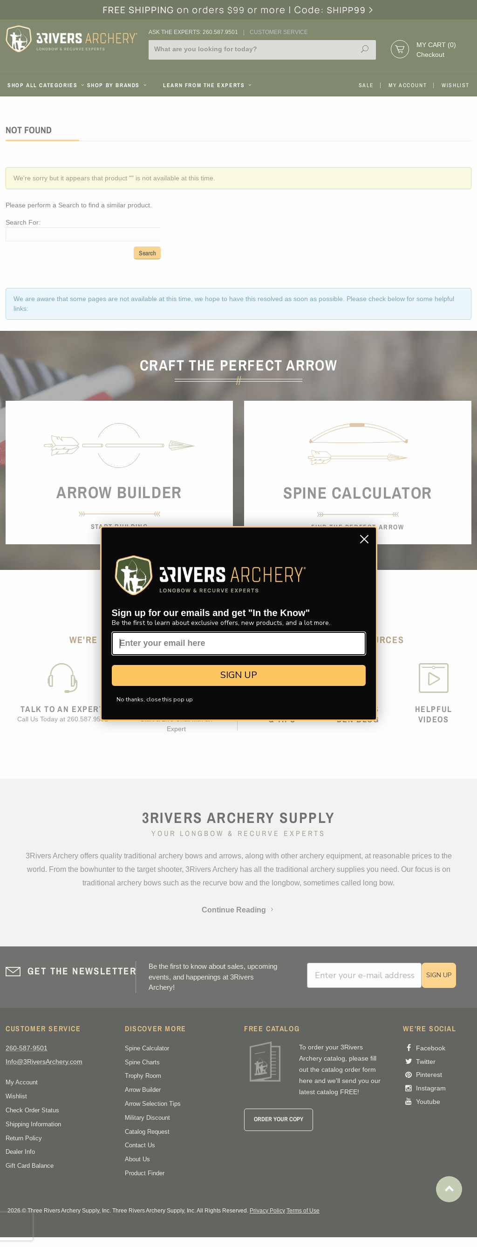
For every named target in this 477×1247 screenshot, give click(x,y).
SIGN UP (238, 675)
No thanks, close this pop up (154, 699)
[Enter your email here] (239, 643)
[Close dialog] (364, 539)
